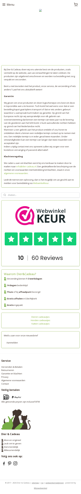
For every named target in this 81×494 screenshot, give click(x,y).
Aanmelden (12, 342)
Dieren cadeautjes (40, 316)
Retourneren (7, 370)
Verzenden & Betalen (11, 366)
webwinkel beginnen (55, 483)
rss (42, 483)
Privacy (4, 376)
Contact (5, 383)
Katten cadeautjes (41, 323)
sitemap (35, 483)
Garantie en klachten (11, 373)
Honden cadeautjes (40, 320)
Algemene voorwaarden (13, 380)
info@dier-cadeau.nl (26, 166)
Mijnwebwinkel (40, 488)
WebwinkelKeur (41, 183)
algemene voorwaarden (16, 173)
